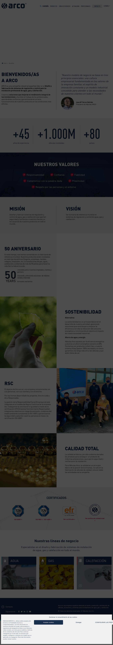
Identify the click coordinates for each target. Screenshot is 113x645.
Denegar (78, 622)
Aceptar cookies (48, 622)
